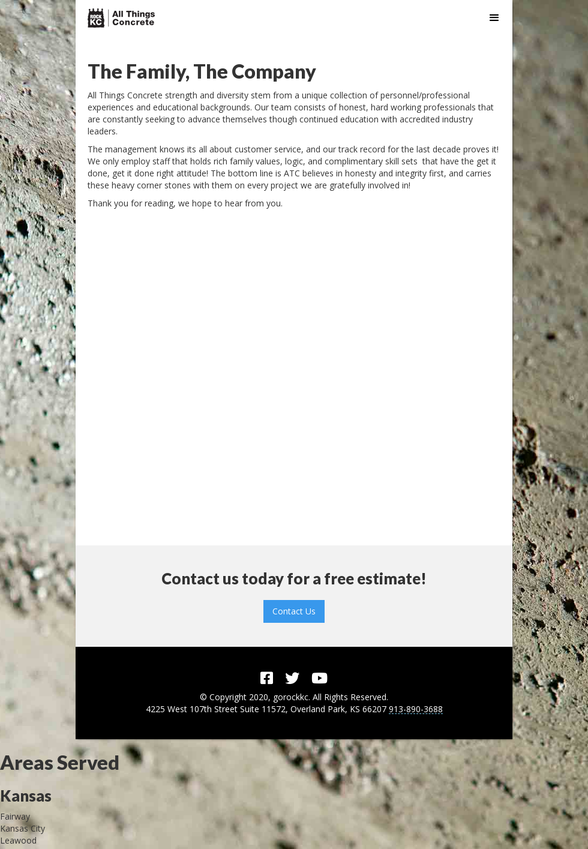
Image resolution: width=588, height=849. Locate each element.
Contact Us (294, 611)
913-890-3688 (416, 709)
